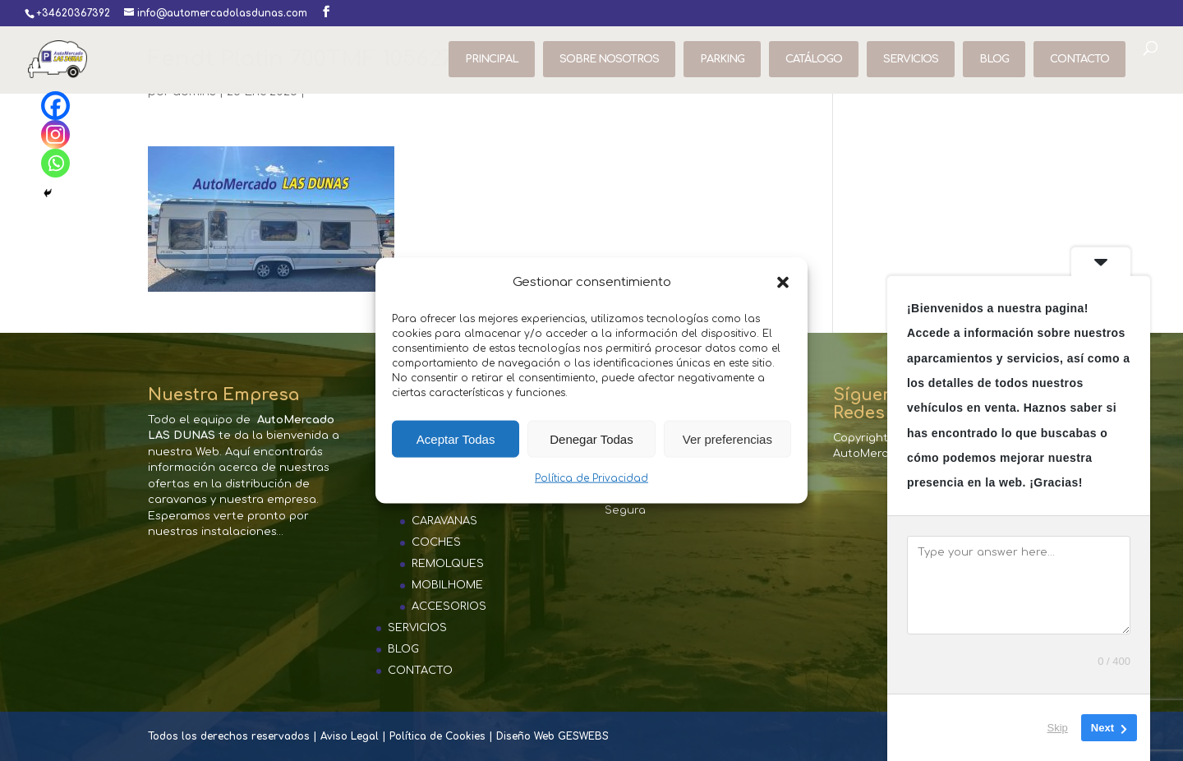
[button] (783, 282)
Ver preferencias (727, 439)
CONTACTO (1079, 59)
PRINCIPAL (491, 59)
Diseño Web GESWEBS (552, 736)
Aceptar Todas (456, 439)
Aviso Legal (349, 736)
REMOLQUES (448, 564)
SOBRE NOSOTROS (609, 59)
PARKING (722, 59)
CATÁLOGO (813, 59)
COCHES (436, 542)
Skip (1057, 728)
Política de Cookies (437, 736)
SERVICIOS (910, 59)
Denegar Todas (591, 439)
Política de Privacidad (591, 478)
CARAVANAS (444, 521)
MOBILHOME (447, 585)
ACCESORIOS (449, 606)
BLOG (994, 59)
